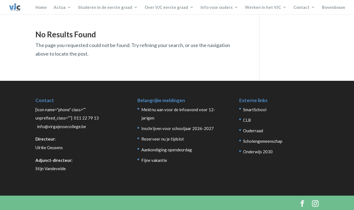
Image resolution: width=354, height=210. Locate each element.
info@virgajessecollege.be (61, 126)
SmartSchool (254, 109)
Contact (301, 7)
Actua (60, 7)
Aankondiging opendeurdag (166, 149)
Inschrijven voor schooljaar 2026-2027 (177, 128)
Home (41, 7)
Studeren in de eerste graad (105, 7)
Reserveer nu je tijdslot (162, 138)
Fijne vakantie (154, 160)
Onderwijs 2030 (258, 151)
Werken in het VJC (263, 7)
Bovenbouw (333, 7)
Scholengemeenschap (262, 141)
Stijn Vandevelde (50, 168)
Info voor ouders (217, 7)
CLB (247, 120)
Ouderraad (253, 130)
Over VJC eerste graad (166, 7)
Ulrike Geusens (49, 147)
